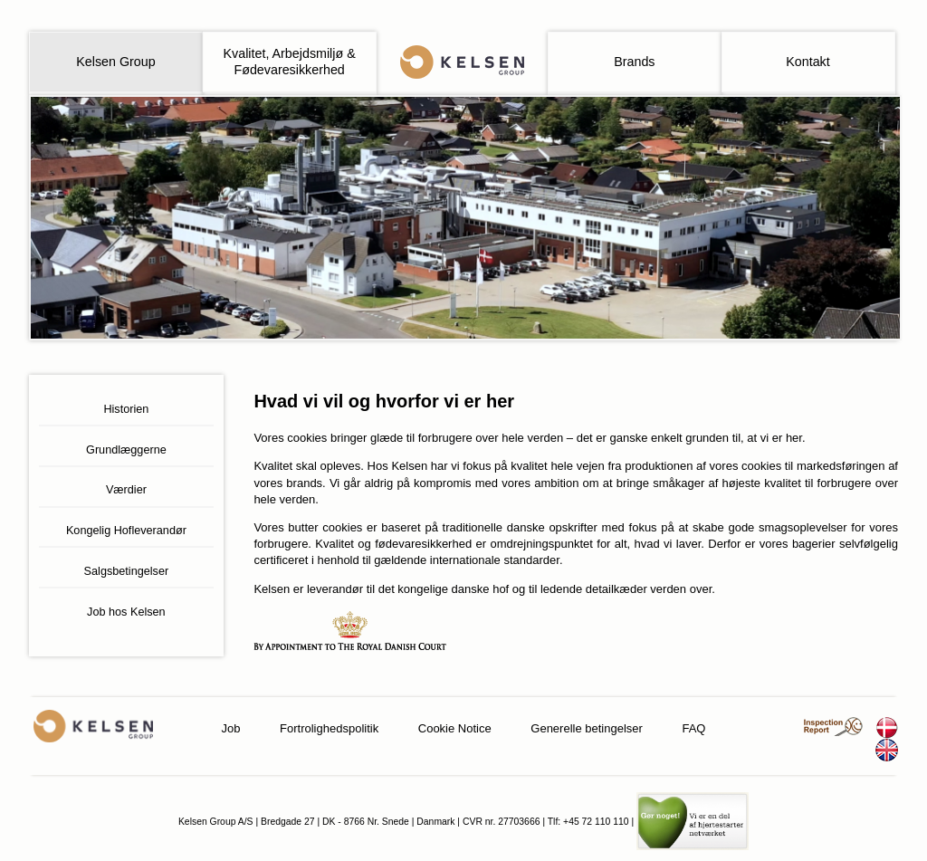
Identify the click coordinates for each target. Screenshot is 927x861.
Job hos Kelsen (126, 612)
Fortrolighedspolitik (329, 728)
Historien (125, 409)
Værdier (126, 489)
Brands (634, 61)
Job (231, 728)
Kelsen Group (115, 61)
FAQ (693, 728)
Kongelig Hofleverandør (126, 530)
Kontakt (807, 61)
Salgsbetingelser (126, 571)
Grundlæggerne (126, 450)
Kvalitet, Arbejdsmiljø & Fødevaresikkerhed (290, 61)
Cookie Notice (455, 728)
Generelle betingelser (586, 728)
